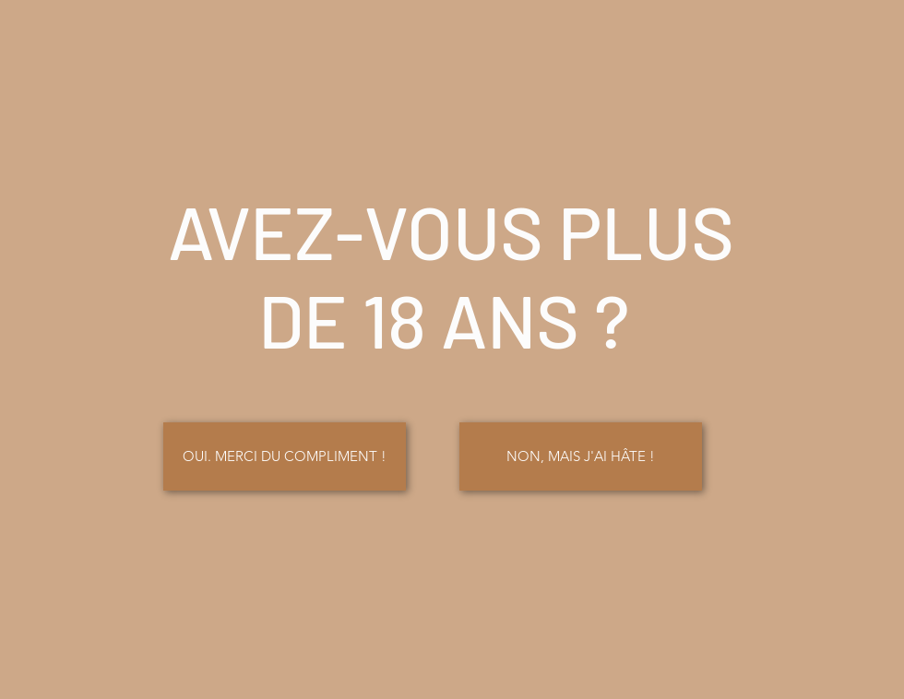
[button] (580, 456)
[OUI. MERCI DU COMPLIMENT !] (284, 456)
